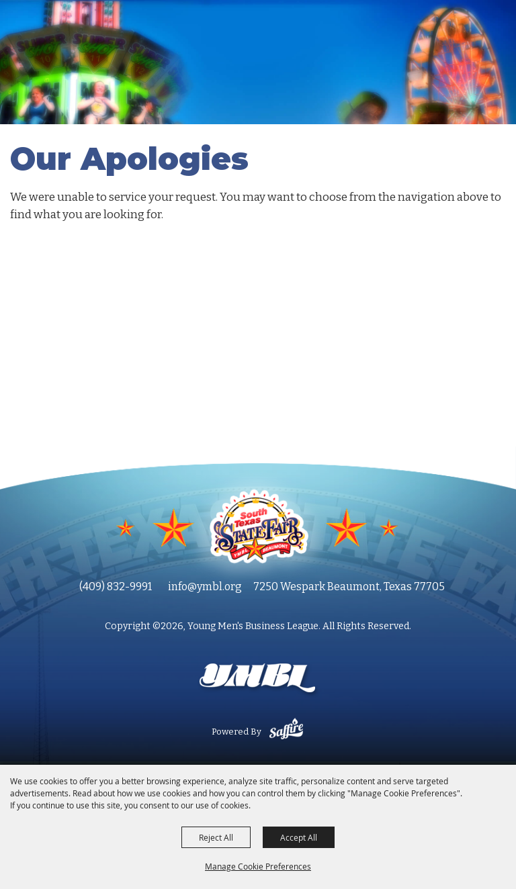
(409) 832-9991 (115, 586)
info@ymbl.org (205, 586)
